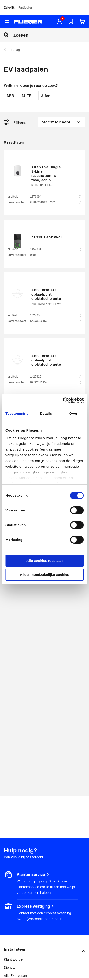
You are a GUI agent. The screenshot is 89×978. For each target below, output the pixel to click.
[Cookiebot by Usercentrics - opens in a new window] (63, 400)
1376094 (55, 196)
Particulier (25, 7)
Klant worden (14, 959)
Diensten (10, 967)
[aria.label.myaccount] (59, 22)
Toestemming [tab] (17, 413)
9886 (55, 255)
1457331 (55, 249)
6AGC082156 (55, 321)
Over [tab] (73, 413)
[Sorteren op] (61, 122)
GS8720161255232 (55, 202)
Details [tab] (46, 413)
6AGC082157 (55, 382)
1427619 (55, 376)
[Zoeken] (51, 35)
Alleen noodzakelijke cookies (44, 575)
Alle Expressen (15, 975)
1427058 (55, 315)
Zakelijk (9, 7)
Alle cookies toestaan (44, 561)
